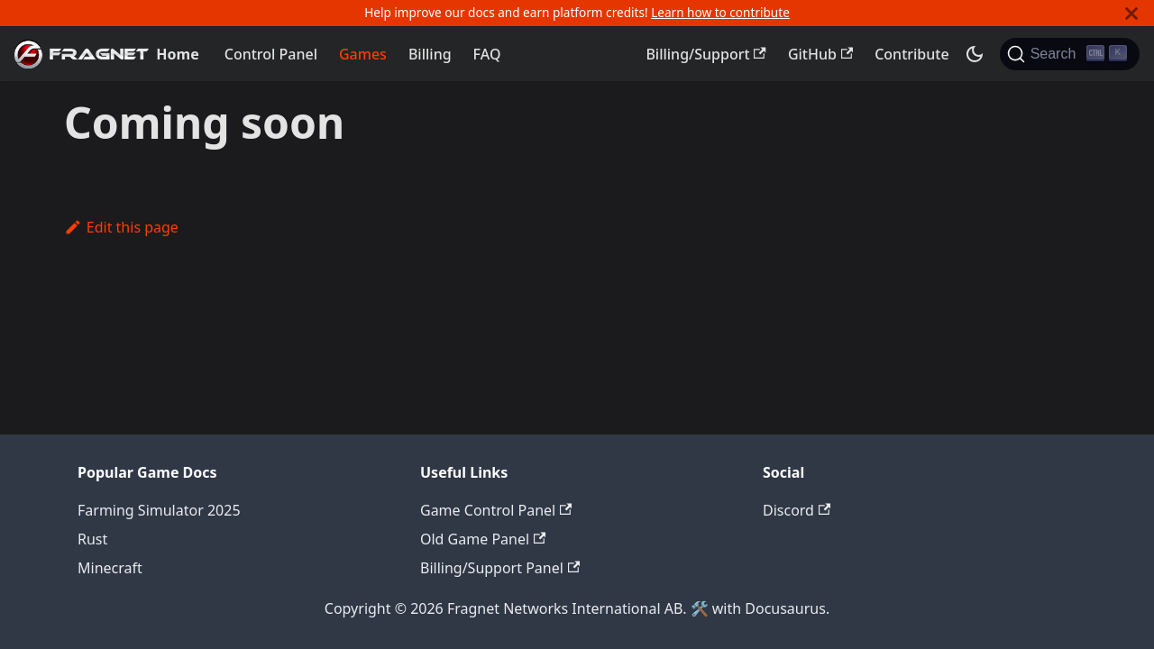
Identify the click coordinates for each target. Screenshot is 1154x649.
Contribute (911, 54)
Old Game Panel (482, 539)
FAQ (487, 54)
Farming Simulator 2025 (159, 510)
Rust (92, 539)
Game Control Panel (496, 510)
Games (363, 54)
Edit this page (121, 227)
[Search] (1070, 54)
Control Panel (270, 54)
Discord (796, 510)
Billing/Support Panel (500, 568)
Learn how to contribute (720, 12)
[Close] (1131, 13)
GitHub (820, 54)
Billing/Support (706, 54)
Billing (430, 54)
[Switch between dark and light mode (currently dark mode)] (974, 54)
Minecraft (110, 568)
